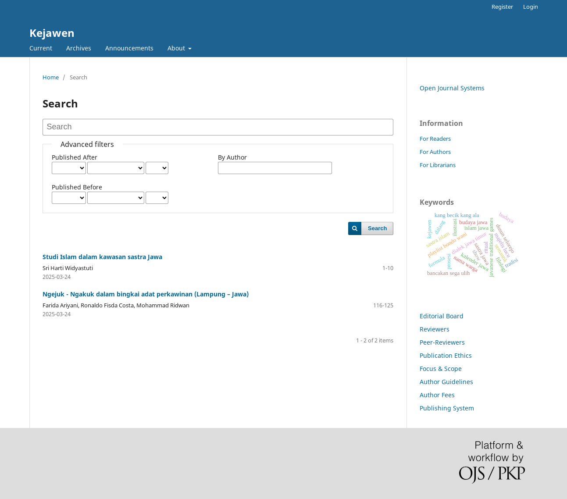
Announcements (129, 48)
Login (530, 7)
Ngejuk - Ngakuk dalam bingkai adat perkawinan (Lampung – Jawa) (146, 294)
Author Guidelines (446, 382)
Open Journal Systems (452, 88)
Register (502, 7)
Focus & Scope (441, 368)
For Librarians (438, 165)
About (177, 48)
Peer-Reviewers (442, 342)
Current (40, 48)
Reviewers (434, 329)
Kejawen (52, 32)
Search (377, 228)
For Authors (435, 152)
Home (51, 77)
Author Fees (437, 395)
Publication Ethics (446, 355)
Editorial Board (442, 316)
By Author (232, 157)
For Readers (435, 139)
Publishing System (447, 408)
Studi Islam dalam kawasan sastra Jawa (102, 257)
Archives (78, 48)
